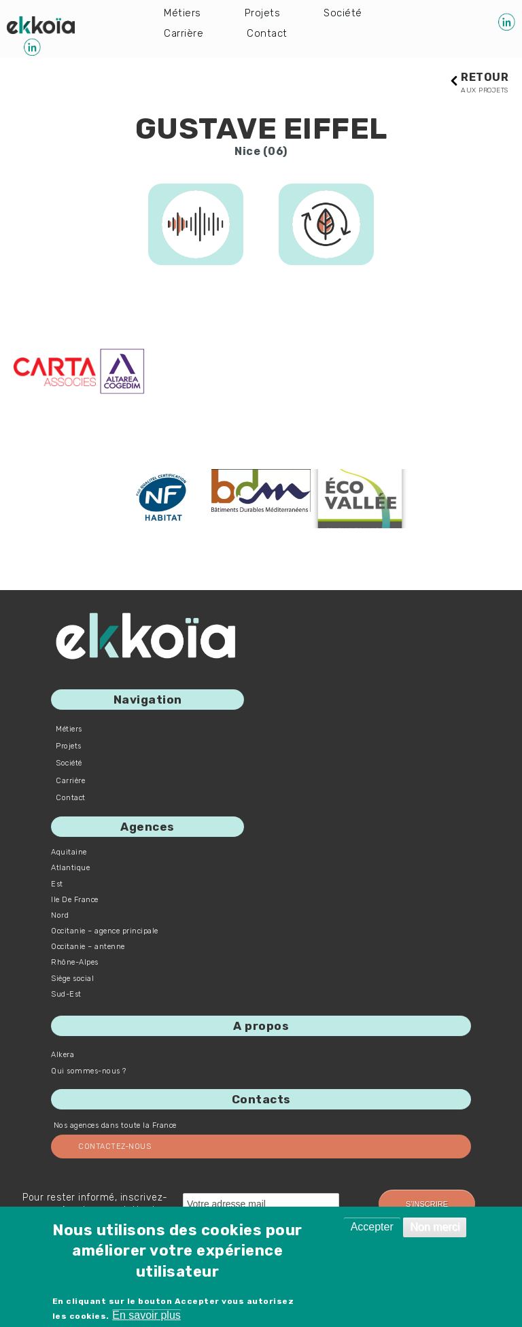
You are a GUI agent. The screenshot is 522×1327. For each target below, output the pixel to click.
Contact (268, 35)
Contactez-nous (114, 1147)
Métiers (183, 13)
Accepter (372, 1227)
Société (345, 13)
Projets (263, 13)
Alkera (62, 1055)
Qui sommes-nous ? (88, 1071)
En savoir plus (146, 1315)
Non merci (434, 1227)
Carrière (184, 35)
